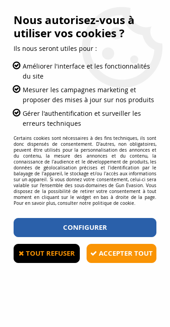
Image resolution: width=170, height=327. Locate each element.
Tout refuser (47, 253)
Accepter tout (121, 253)
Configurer (85, 227)
